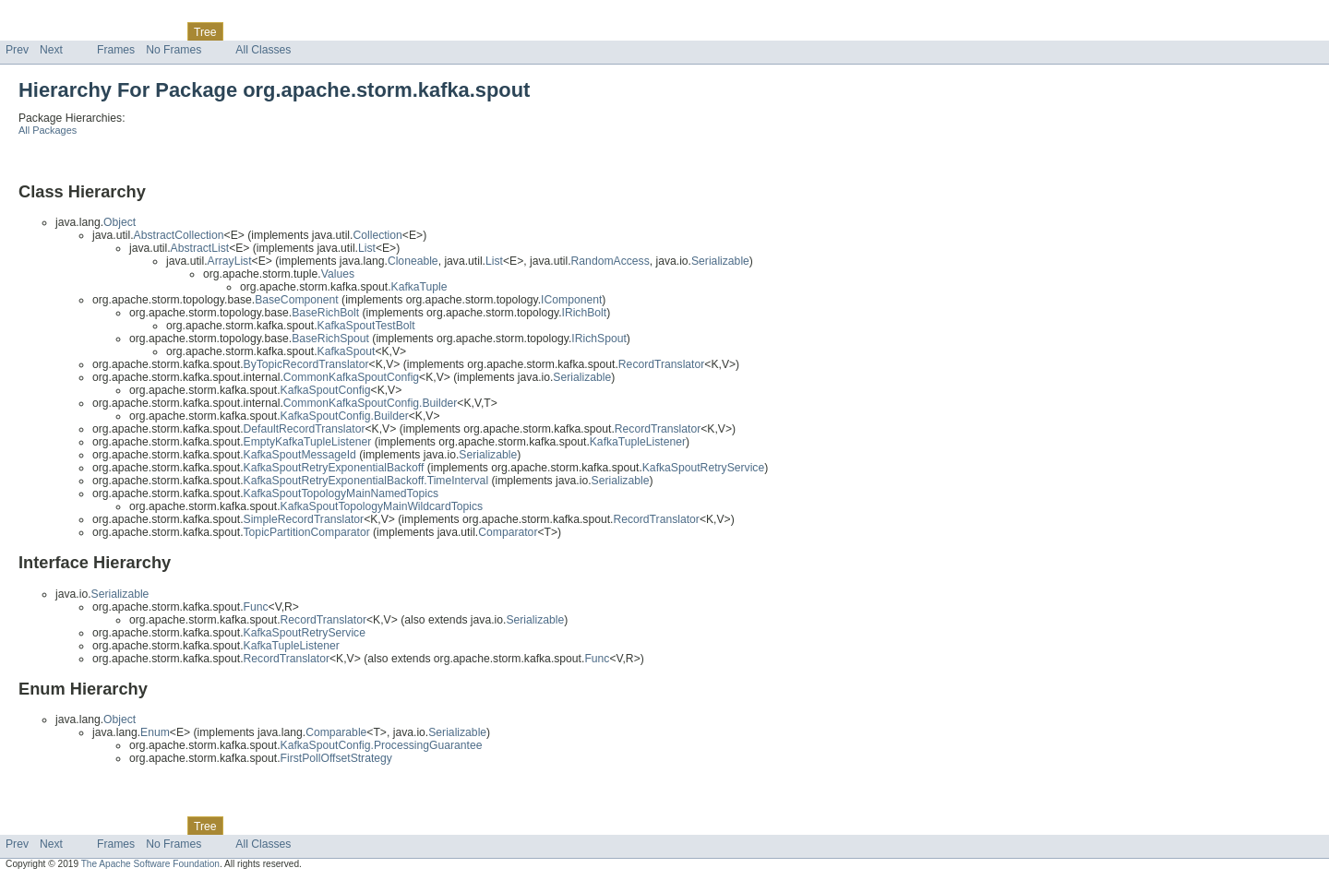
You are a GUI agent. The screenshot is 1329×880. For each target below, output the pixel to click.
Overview (29, 31)
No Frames (173, 49)
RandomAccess (610, 261)
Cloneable (413, 261)
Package (85, 31)
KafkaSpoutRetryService (703, 467)
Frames (116, 49)
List (367, 248)
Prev (17, 49)
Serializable (720, 261)
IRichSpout (598, 338)
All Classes (263, 49)
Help (352, 31)
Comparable (335, 732)
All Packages (47, 130)
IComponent (571, 299)
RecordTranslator (661, 364)
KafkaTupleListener (638, 441)
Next (51, 49)
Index (315, 31)
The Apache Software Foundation (150, 864)
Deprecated (262, 31)
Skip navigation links (51, 15)
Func (596, 658)
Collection (377, 235)
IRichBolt (584, 312)
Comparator (507, 532)
